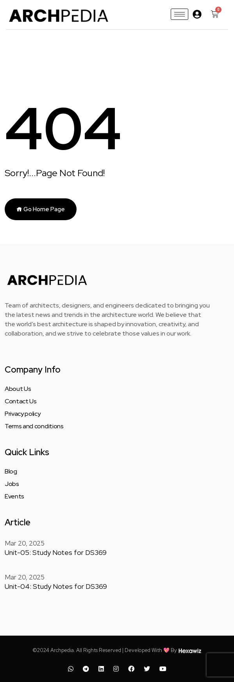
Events (14, 496)
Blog (11, 471)
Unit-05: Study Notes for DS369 (49, 552)
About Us (18, 389)
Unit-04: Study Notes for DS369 (49, 584)
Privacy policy (23, 414)
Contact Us (21, 401)
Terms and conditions (34, 426)
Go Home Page (40, 209)
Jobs (12, 484)
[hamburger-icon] (179, 14)
